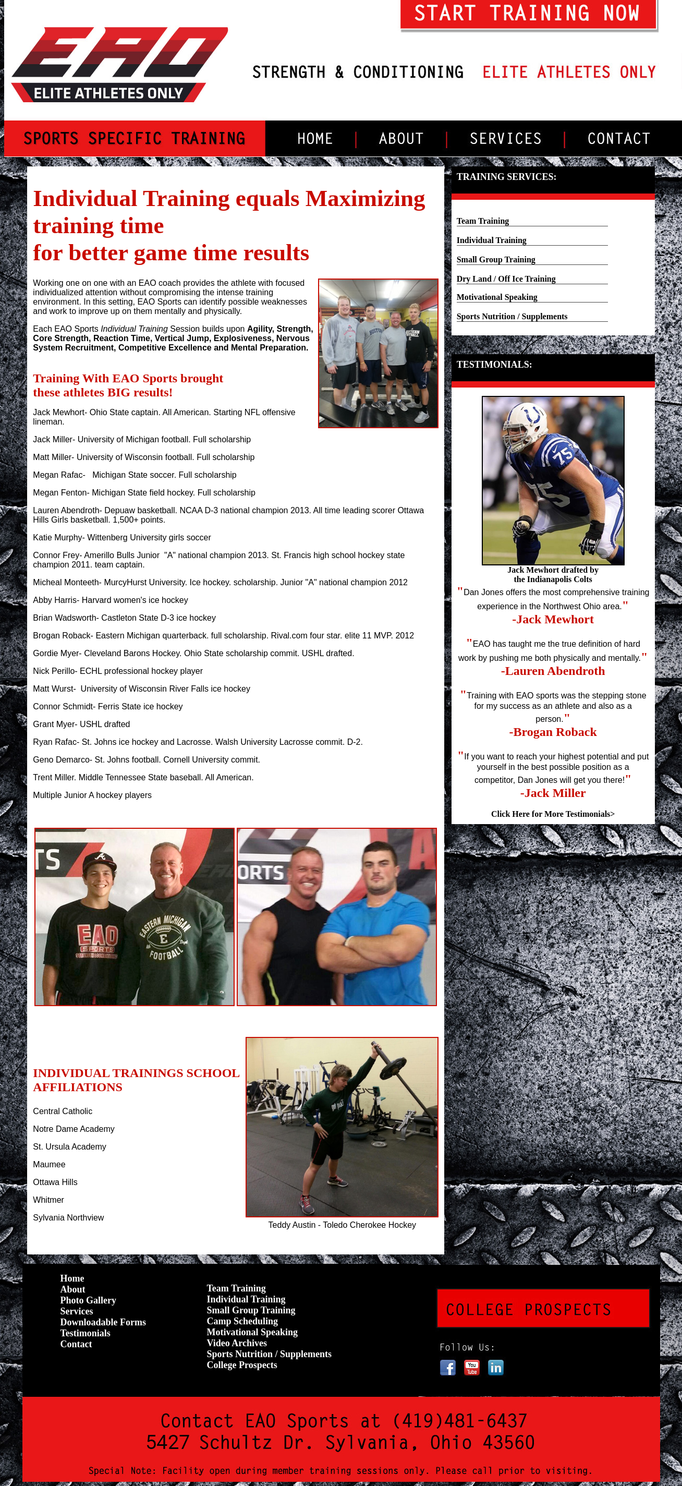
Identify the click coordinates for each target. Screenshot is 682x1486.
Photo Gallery (88, 1300)
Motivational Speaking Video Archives (252, 1337)
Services (76, 1311)
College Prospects (242, 1365)
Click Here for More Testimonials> (553, 814)
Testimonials (85, 1333)
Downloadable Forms (103, 1322)
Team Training (483, 220)
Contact (76, 1344)
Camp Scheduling (242, 1321)
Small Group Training (496, 259)
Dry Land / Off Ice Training (506, 278)
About (73, 1289)
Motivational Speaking (497, 297)
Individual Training (492, 240)
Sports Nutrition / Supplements (512, 316)
